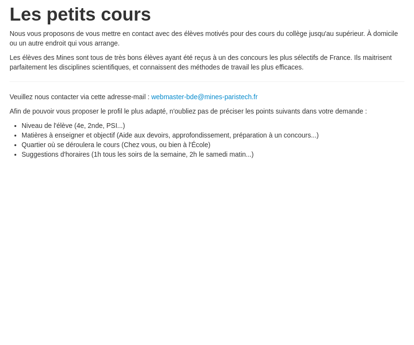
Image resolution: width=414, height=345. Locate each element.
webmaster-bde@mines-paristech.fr (204, 97)
